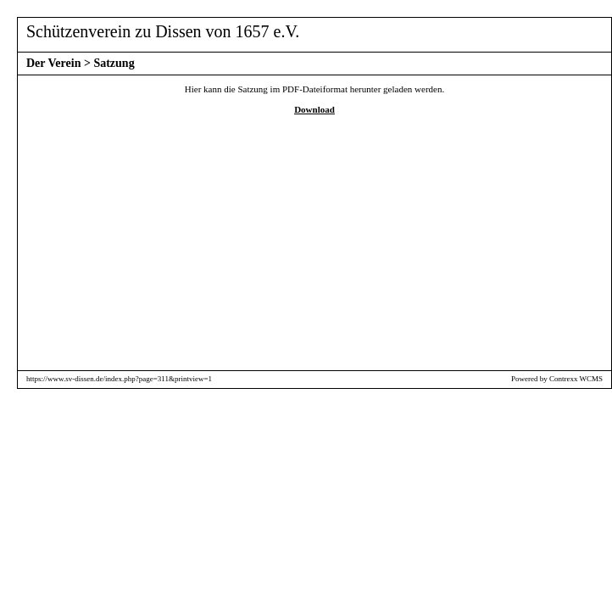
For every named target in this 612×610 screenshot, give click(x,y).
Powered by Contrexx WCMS (557, 378)
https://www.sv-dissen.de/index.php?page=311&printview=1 (119, 378)
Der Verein (53, 63)
